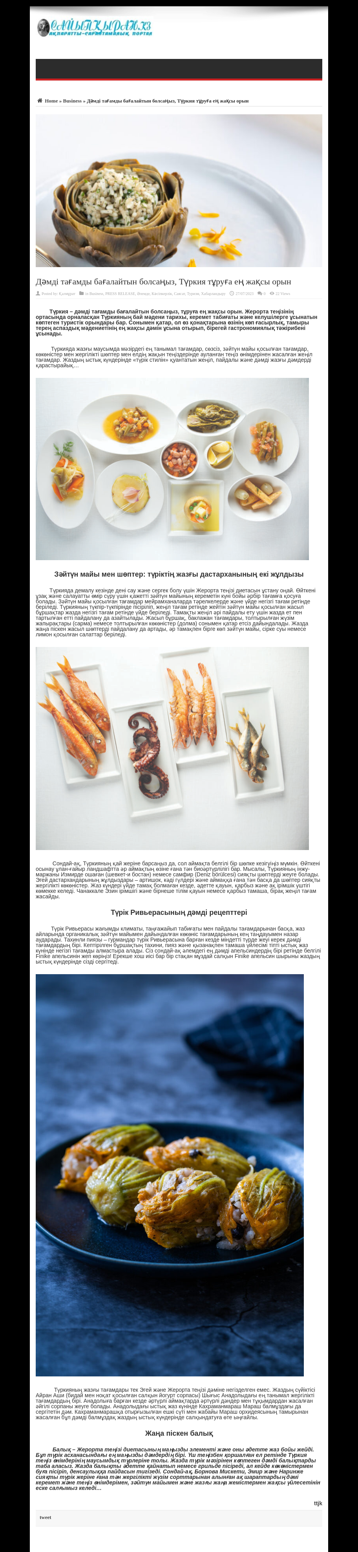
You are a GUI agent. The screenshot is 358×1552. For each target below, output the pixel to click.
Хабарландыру (213, 293)
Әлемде (143, 293)
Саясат (179, 293)
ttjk (318, 1503)
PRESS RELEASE (120, 293)
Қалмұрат (67, 293)
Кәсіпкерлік (162, 293)
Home (47, 101)
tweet (45, 1517)
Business (72, 101)
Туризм (193, 293)
